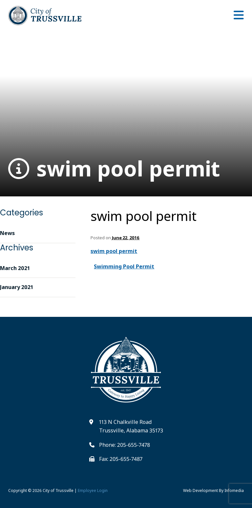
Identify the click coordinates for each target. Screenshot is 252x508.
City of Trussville (58, 490)
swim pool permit (114, 168)
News (7, 233)
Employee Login (93, 490)
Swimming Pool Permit (124, 266)
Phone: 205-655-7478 (124, 444)
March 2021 (15, 268)
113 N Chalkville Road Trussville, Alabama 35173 (131, 426)
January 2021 (16, 287)
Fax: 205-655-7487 (120, 459)
